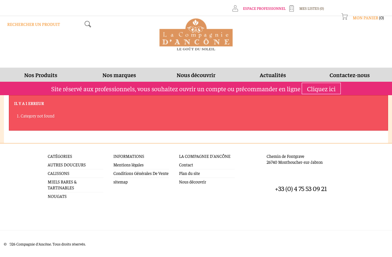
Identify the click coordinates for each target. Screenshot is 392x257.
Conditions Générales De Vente (140, 173)
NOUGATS (57, 196)
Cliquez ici (321, 88)
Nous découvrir (192, 181)
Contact (186, 164)
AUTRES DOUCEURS (67, 164)
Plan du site (189, 173)
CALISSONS (58, 173)
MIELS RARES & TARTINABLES (62, 184)
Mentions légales (128, 164)
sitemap (120, 181)
